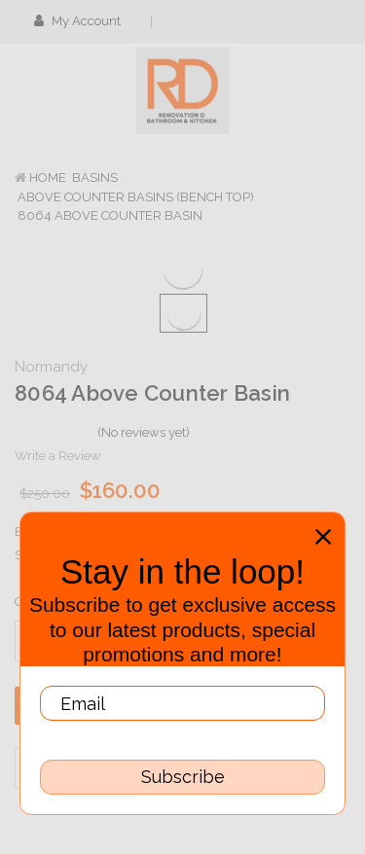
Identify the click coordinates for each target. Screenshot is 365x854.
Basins (95, 177)
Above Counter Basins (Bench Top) (136, 197)
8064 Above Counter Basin (110, 215)
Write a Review (58, 455)
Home (47, 177)
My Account (83, 21)
